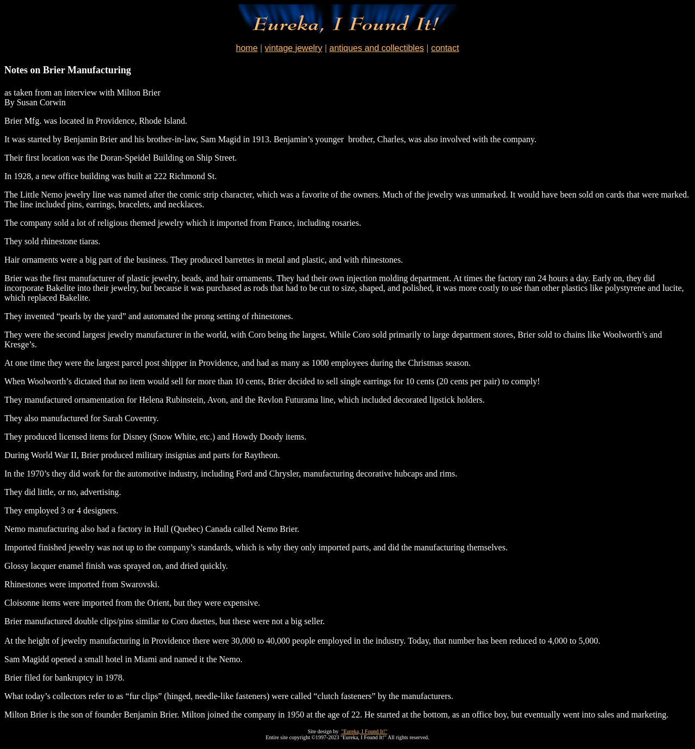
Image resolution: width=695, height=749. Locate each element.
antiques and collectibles (376, 48)
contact (445, 48)
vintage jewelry (294, 48)
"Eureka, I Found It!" (364, 731)
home (247, 48)
